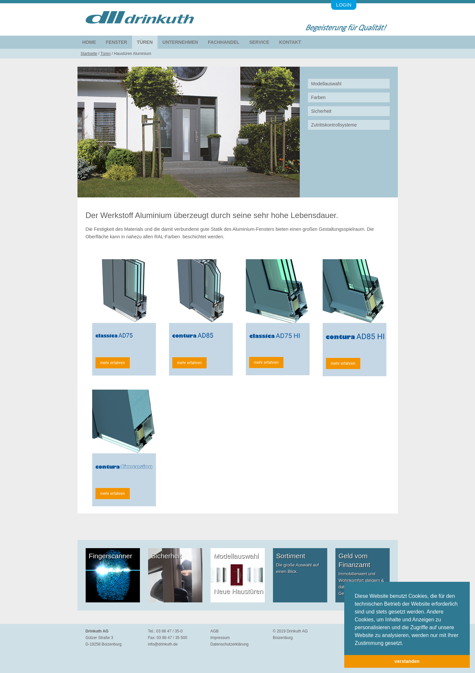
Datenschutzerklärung (230, 644)
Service (259, 42)
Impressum (220, 637)
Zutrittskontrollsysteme (334, 124)
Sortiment (290, 556)
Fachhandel (223, 42)
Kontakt (290, 42)
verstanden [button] (407, 661)
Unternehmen (180, 42)
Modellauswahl (326, 83)
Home (89, 42)
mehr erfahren (112, 363)
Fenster (116, 42)
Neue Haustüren (238, 591)
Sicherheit (321, 111)
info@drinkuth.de (163, 644)
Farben (318, 97)
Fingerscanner (110, 556)
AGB (215, 631)
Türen (145, 42)
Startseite (89, 53)
